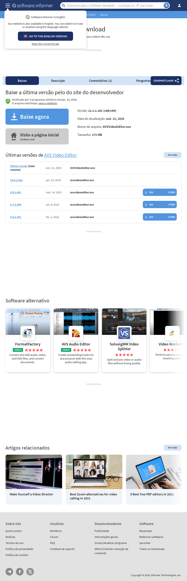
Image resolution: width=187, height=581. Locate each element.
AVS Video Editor (60, 155)
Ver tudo (172, 154)
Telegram (9, 572)
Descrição (58, 81)
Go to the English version (48, 36)
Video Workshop (172, 344)
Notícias (10, 537)
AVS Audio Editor (76, 344)
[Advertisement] (93, 63)
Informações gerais (106, 537)
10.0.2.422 (16, 180)
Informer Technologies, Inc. (166, 575)
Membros (56, 531)
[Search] (115, 5)
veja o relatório (48, 103)
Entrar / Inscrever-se (178, 5)
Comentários (100, 81)
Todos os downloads (152, 549)
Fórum (54, 537)
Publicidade (102, 531)
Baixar (22, 81)
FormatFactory (28, 344)
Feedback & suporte (62, 549)
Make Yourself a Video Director (31, 494)
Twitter (30, 572)
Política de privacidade (19, 549)
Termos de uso (14, 543)
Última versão (18, 166)
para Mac (144, 543)
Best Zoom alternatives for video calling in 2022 (93, 496)
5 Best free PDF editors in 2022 (152, 494)
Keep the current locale (45, 44)
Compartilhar (163, 80)
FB (20, 572)
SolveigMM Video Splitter (124, 346)
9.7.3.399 (15, 204)
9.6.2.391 (15, 217)
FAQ (52, 543)
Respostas (145, 531)
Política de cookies (16, 555)
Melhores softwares (151, 537)
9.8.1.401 (15, 192)
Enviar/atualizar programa (111, 543)
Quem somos (13, 531)
